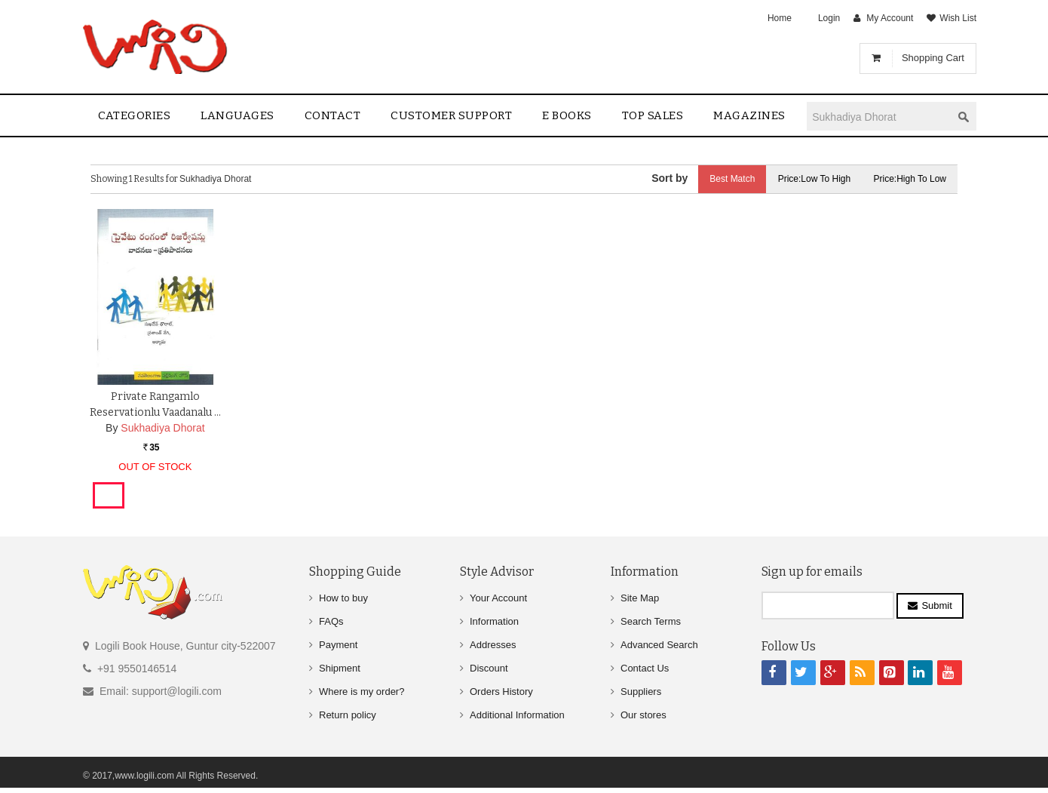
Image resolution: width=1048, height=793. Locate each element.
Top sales (653, 115)
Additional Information (517, 715)
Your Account (498, 598)
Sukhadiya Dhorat (162, 427)
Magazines (749, 115)
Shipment (339, 668)
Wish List (957, 18)
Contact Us (645, 668)
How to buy (343, 598)
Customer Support (451, 115)
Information (494, 621)
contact (333, 115)
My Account (889, 18)
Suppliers (641, 691)
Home (780, 18)
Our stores (643, 715)
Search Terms (651, 621)
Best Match (732, 179)
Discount (489, 668)
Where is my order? (361, 691)
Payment (338, 644)
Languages (237, 115)
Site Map (640, 598)
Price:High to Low (910, 179)
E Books (567, 115)
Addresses (493, 644)
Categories (134, 115)
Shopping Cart (933, 57)
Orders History (501, 691)
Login (829, 18)
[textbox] (879, 116)
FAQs (331, 621)
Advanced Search (659, 644)
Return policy (347, 715)
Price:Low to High (814, 179)
